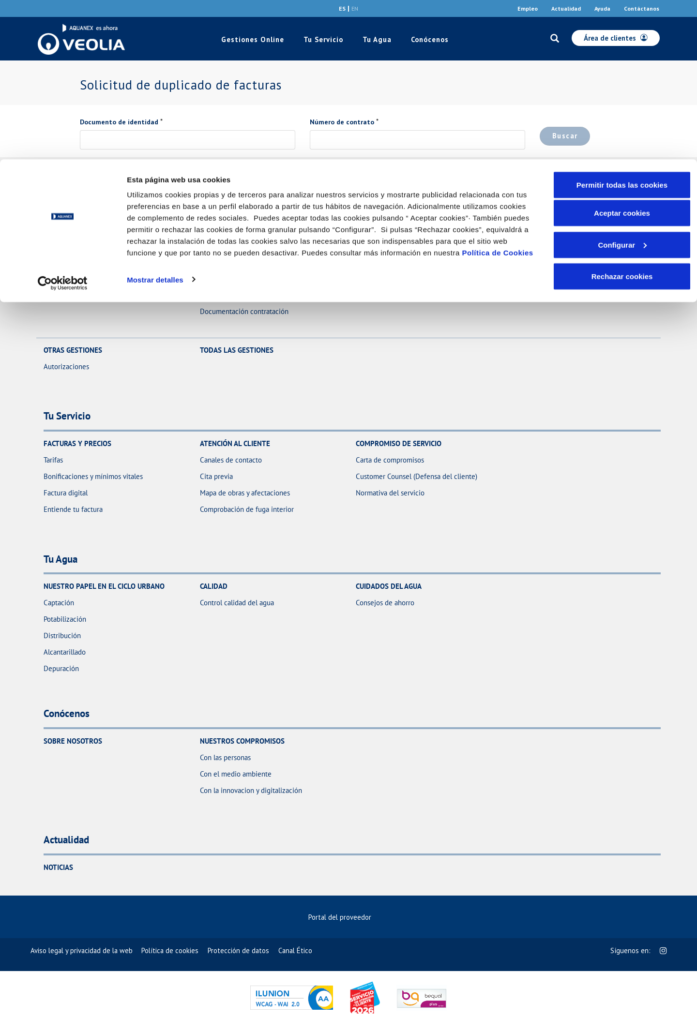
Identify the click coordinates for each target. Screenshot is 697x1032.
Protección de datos (238, 950)
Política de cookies (169, 950)
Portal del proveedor (344, 917)
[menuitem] (348, 917)
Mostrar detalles (155, 120)
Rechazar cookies (622, 117)
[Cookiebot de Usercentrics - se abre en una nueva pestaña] (62, 124)
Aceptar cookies (622, 53)
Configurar (622, 85)
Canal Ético (295, 950)
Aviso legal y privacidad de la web (81, 950)
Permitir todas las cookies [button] (622, 25)
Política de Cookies (497, 93)
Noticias (58, 867)
